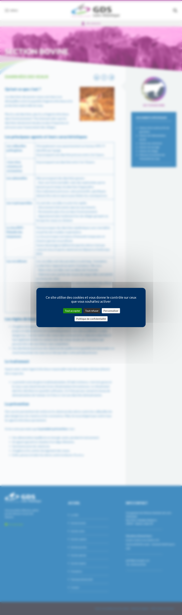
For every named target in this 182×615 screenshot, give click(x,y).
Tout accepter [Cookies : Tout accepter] (72, 310)
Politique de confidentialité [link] (91, 318)
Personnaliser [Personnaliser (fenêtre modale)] (110, 310)
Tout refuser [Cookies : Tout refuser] (92, 310)
